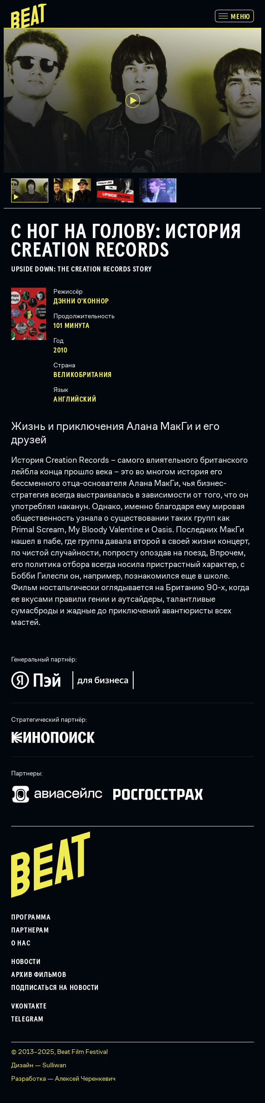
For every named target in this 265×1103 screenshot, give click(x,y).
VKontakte (29, 1006)
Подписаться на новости (55, 987)
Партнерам (30, 930)
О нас (20, 943)
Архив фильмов (38, 974)
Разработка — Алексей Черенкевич (63, 1078)
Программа (31, 917)
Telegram (27, 1019)
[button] (75, 190)
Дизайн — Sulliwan (38, 1065)
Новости (25, 961)
